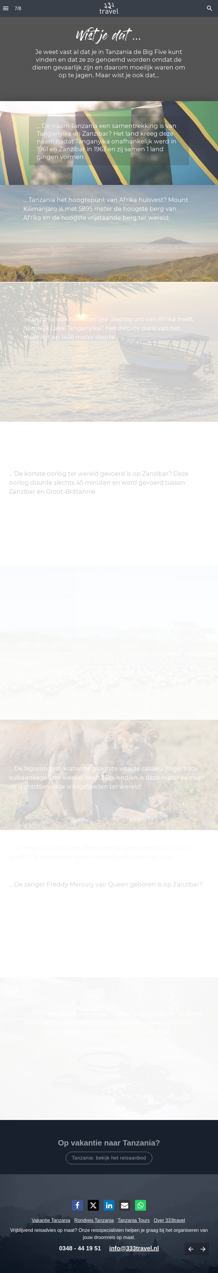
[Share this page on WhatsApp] (140, 1205)
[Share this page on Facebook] (77, 1205)
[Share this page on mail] (124, 1205)
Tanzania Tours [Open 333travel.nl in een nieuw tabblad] (134, 1220)
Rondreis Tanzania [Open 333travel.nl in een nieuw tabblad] (94, 1220)
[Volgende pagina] (203, 1249)
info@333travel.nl (134, 1248)
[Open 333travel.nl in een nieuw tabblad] (109, 1155)
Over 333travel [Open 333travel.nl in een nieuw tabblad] (169, 1220)
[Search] (209, 8)
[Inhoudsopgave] (5, 8)
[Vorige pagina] (191, 1249)
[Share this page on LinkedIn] (109, 1205)
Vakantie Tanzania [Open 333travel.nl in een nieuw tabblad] (51, 1220)
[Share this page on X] (93, 1205)
